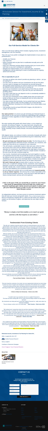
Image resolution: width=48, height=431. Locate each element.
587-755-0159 (9, 1)
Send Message (24, 396)
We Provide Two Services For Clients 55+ (12, 18)
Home (3, 18)
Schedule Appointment (24, 206)
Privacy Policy (24, 429)
